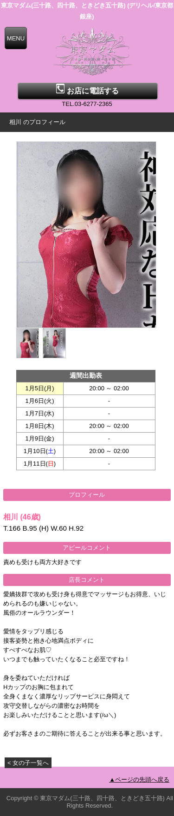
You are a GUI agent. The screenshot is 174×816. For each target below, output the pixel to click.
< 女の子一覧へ (28, 762)
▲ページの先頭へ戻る (139, 779)
